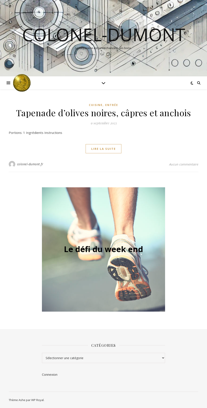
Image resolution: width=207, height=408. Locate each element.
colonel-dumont (103, 34)
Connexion (49, 374)
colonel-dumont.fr (30, 164)
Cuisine (96, 105)
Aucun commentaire (183, 164)
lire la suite (103, 149)
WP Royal (37, 400)
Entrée (111, 105)
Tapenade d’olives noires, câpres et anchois (103, 112)
